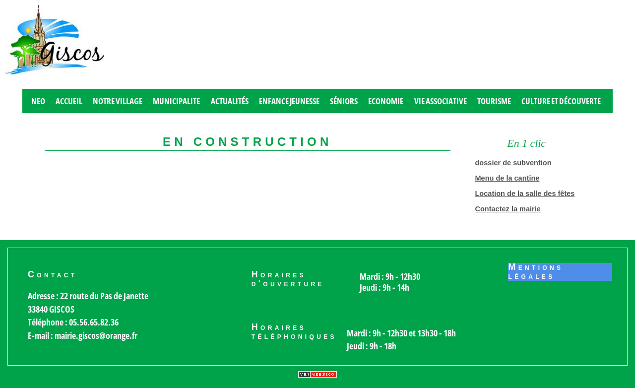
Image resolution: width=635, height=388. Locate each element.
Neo (38, 101)
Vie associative (440, 101)
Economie (385, 101)
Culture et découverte (561, 101)
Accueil (69, 101)
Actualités (230, 101)
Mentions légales (535, 272)
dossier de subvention (513, 163)
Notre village (117, 101)
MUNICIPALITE (176, 101)
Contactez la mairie (508, 209)
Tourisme (494, 101)
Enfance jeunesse (289, 101)
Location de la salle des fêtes (525, 193)
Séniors (344, 101)
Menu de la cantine (507, 178)
